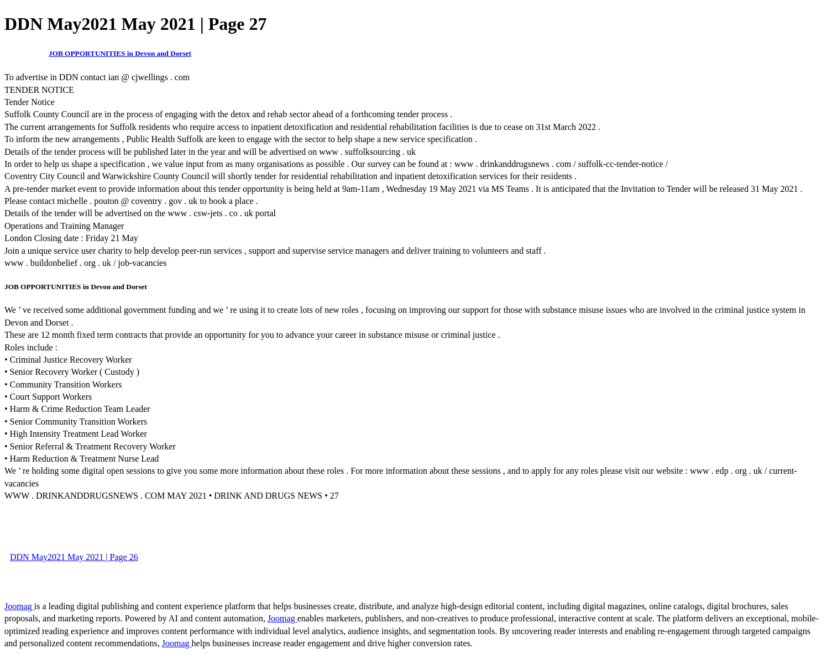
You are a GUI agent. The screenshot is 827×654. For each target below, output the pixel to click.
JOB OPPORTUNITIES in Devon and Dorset (120, 53)
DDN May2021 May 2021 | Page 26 (74, 557)
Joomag (19, 606)
